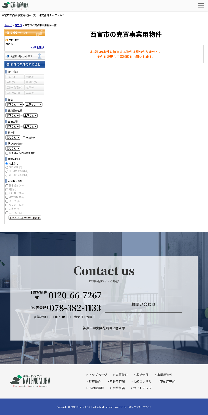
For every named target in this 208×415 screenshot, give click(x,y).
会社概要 (119, 388)
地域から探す (24, 32)
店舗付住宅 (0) (14, 87)
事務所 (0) (31, 82)
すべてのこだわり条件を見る (25, 218)
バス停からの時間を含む (22, 153)
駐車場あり (16, 185)
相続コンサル (142, 381)
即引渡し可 (16, 193)
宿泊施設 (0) (13, 92)
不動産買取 (96, 388)
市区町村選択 (36, 47)
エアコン (15, 212)
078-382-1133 (75, 307)
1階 (12, 189)
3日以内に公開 (18, 171)
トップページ (98, 374)
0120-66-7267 (75, 295)
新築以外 (31, 137)
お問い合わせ (143, 304)
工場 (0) (30, 92)
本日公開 (15, 167)
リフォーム (16, 204)
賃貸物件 (95, 381)
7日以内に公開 (18, 174)
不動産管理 (117, 381)
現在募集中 (16, 197)
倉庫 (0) (30, 87)
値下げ (14, 201)
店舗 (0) (10, 82)
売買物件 (122, 374)
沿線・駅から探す (24, 56)
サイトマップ (142, 388)
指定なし (13, 163)
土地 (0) (30, 77)
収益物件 (142, 374)
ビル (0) (10, 77)
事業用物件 (164, 374)
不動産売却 (167, 381)
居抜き (14, 208)
